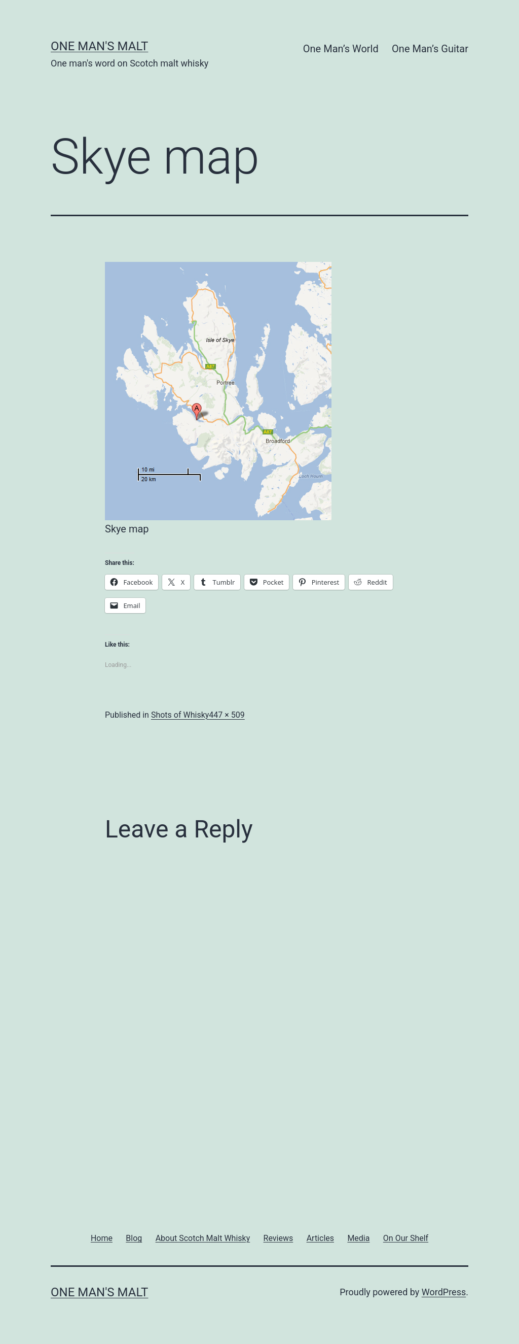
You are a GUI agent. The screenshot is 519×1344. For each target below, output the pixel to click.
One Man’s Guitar (430, 49)
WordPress (444, 1292)
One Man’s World (341, 49)
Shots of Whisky (180, 715)
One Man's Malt (99, 46)
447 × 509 (226, 715)
